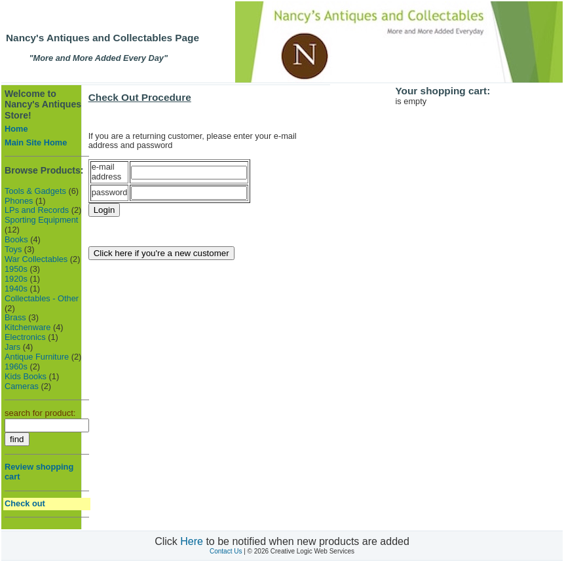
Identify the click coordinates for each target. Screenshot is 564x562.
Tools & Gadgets (35, 191)
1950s (16, 269)
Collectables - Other (42, 298)
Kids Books (26, 376)
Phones (19, 201)
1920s (16, 279)
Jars (12, 347)
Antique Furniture (37, 357)
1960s (16, 366)
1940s (16, 288)
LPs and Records (37, 210)
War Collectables (36, 259)
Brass (15, 317)
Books (16, 239)
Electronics (25, 337)
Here (191, 541)
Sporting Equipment (41, 220)
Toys (13, 249)
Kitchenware (27, 327)
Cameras (22, 386)
